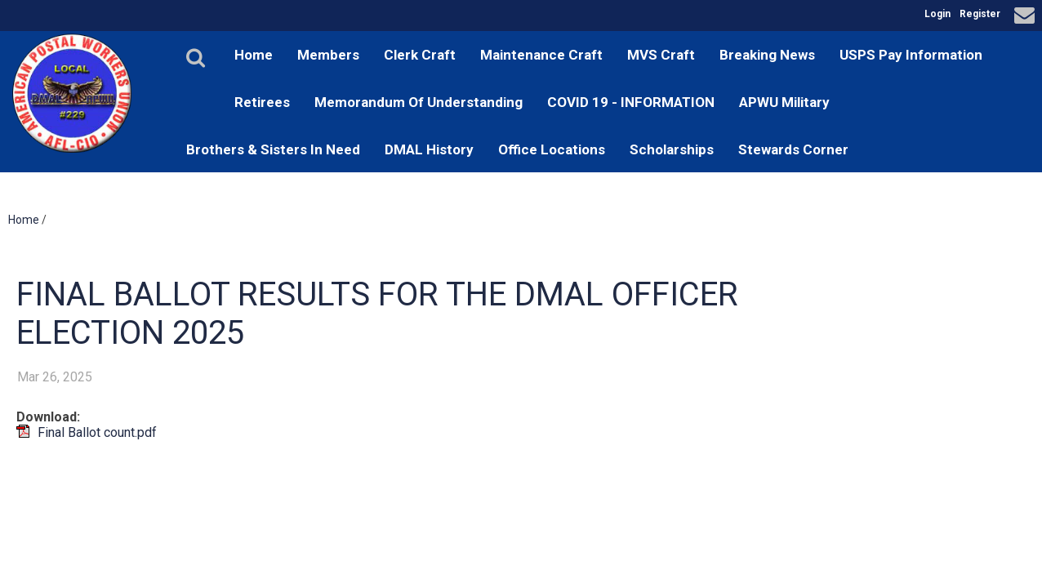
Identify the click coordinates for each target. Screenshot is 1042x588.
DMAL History (429, 149)
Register (980, 14)
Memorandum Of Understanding (418, 102)
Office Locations (551, 149)
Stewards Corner (793, 149)
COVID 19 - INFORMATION (631, 102)
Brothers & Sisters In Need (273, 149)
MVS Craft (661, 55)
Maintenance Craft (541, 55)
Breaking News (767, 55)
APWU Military (784, 102)
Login (937, 14)
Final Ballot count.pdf (97, 432)
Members (328, 55)
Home (253, 55)
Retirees (262, 102)
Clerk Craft (420, 55)
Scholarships (672, 149)
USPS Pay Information (910, 55)
